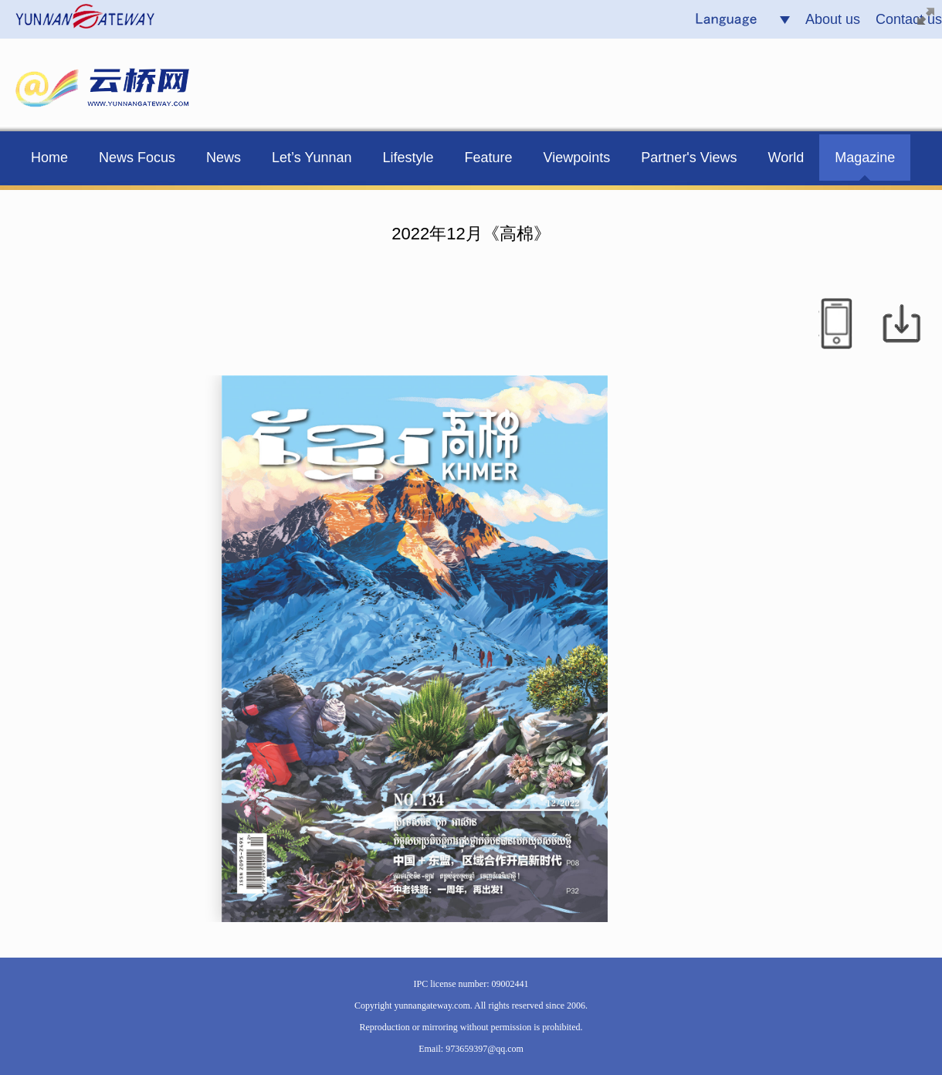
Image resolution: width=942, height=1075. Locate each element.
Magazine (865, 157)
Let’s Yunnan (311, 157)
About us (832, 19)
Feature (489, 157)
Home (49, 157)
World (786, 157)
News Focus (137, 157)
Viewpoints (577, 157)
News (223, 157)
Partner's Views (689, 157)
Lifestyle (408, 157)
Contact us (909, 19)
